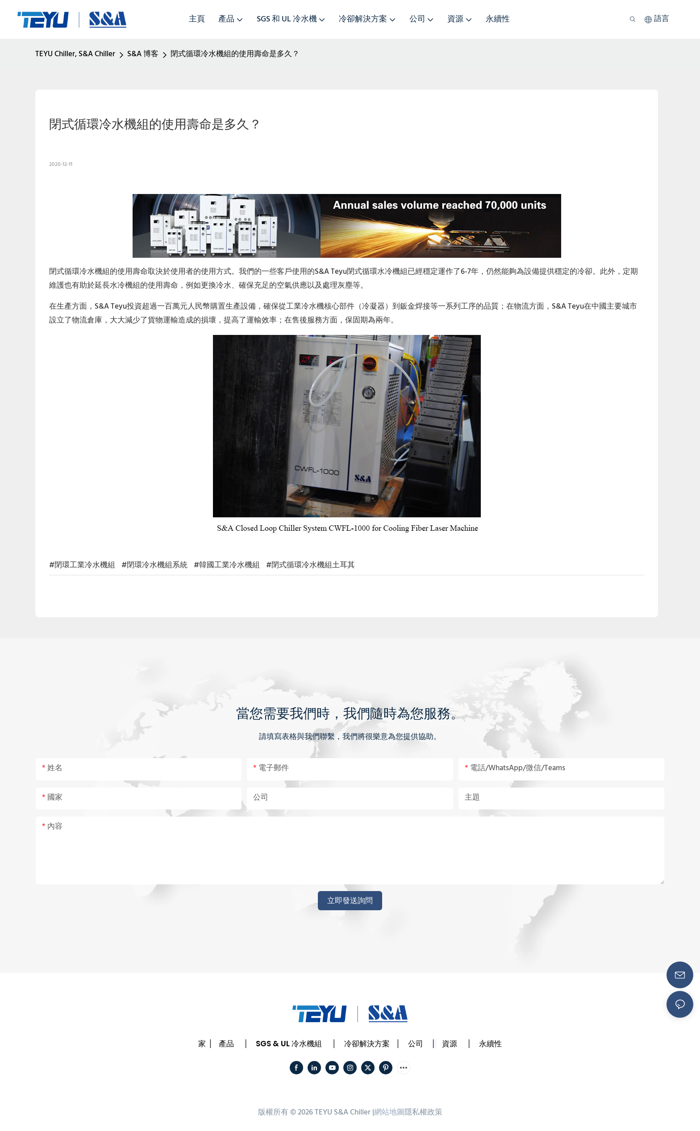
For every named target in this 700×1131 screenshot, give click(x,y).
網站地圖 (389, 1112)
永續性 (490, 1043)
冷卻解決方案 (367, 1043)
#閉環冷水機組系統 (154, 565)
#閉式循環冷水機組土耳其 (310, 565)
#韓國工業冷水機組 (227, 565)
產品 (226, 1043)
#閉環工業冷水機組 (82, 565)
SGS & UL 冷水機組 (289, 1043)
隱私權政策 (423, 1112)
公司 (415, 1043)
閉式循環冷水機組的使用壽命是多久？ (235, 54)
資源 (449, 1043)
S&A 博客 (142, 54)
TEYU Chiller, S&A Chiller (75, 54)
